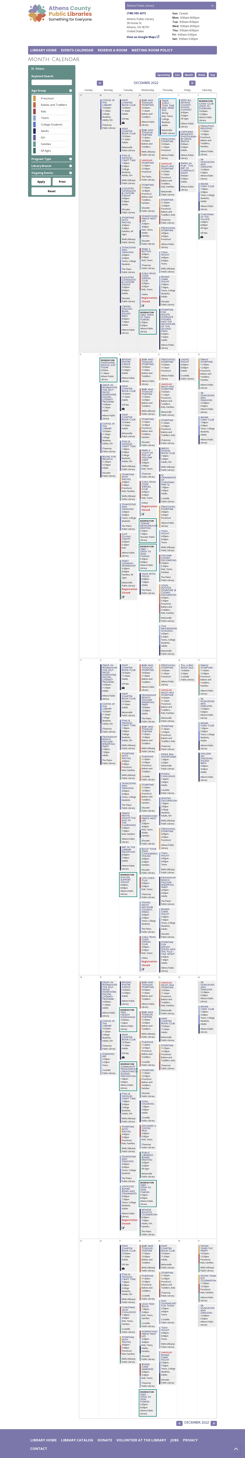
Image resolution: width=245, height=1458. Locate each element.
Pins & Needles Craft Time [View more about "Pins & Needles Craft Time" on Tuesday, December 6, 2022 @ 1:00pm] (129, 444)
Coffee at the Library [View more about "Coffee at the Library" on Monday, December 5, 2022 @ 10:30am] (108, 426)
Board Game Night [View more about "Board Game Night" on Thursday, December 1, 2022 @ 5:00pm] (165, 279)
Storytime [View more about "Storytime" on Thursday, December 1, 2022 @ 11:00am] (167, 200)
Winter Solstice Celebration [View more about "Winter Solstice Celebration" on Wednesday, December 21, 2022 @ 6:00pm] (149, 1212)
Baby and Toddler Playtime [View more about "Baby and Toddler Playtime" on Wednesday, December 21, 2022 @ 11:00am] (147, 1014)
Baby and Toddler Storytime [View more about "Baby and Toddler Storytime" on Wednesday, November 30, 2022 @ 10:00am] (148, 102)
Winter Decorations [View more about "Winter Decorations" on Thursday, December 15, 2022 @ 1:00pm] (169, 799)
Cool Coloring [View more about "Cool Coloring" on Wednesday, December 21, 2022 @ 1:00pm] (148, 1102)
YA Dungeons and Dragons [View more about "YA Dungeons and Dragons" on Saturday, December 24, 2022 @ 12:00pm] (207, 986)
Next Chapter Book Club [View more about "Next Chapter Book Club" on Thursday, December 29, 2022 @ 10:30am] (168, 1248)
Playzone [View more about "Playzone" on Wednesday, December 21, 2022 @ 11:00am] (147, 1042)
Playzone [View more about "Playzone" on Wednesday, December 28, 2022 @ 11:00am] (147, 1276)
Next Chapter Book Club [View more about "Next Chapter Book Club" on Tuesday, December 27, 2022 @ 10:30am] (128, 1248)
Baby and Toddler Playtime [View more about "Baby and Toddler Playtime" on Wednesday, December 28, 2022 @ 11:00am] (147, 1248)
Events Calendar (77, 50)
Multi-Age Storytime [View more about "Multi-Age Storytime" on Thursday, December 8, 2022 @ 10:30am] (167, 388)
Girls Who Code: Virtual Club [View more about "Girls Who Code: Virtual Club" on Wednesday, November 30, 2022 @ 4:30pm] (149, 277)
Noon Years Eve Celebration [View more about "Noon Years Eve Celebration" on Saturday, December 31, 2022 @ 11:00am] (208, 1278)
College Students (51, 124)
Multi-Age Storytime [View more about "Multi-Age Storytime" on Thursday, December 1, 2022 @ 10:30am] (167, 167)
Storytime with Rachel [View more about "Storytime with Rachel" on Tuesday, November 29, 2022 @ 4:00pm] (128, 220)
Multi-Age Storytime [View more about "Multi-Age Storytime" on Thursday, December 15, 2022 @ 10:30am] (167, 694)
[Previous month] (100, 83)
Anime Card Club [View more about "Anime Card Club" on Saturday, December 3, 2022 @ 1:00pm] (207, 185)
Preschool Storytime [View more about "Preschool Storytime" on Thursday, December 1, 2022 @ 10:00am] (168, 140)
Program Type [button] (41, 159)
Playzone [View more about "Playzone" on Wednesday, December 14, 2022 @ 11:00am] (147, 757)
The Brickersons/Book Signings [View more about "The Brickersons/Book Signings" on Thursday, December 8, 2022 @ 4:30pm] (173, 628)
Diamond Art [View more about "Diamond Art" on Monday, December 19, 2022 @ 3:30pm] (108, 1055)
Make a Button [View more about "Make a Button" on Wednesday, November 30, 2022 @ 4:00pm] (146, 250)
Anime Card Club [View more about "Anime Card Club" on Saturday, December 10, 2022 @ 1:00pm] (207, 418)
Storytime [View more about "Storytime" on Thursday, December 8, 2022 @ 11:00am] (167, 420)
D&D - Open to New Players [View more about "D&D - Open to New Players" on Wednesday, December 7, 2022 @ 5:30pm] (145, 553)
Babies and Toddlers (54, 105)
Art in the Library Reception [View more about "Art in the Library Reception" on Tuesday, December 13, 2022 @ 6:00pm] (128, 849)
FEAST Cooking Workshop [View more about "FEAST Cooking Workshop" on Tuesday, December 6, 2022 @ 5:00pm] (129, 563)
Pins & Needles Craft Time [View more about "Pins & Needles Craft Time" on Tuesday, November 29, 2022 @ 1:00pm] (129, 158)
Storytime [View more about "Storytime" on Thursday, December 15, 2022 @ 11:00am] (167, 726)
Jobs (174, 1440)
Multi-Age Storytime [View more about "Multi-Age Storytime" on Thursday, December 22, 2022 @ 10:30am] (167, 986)
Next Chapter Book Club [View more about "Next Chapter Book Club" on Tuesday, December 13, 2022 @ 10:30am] (128, 667)
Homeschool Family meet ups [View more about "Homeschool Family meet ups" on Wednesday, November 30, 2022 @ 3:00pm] (150, 218)
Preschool (47, 98)
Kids (43, 111)
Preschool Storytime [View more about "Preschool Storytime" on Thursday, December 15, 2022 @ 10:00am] (168, 666)
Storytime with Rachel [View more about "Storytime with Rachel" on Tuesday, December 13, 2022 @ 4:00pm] (128, 756)
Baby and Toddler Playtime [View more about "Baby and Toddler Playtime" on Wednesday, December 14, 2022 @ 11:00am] (147, 729)
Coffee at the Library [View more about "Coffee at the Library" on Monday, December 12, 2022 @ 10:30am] (108, 706)
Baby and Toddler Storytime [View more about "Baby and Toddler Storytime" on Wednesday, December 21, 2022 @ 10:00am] (148, 984)
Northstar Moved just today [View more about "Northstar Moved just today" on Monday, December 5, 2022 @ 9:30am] (108, 365)
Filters (40, 69)
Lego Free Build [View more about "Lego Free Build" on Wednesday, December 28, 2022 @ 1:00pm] (148, 1305)
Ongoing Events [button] (42, 173)
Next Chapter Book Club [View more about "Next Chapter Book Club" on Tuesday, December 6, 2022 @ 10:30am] (128, 388)
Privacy (190, 1440)
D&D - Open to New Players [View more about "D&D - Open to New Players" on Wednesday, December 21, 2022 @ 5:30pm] (145, 1189)
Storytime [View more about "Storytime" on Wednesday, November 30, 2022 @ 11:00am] (148, 163)
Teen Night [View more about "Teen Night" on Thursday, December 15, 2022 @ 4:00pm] (165, 854)
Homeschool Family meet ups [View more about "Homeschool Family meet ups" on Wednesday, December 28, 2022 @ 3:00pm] (150, 1334)
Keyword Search (42, 76)
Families (46, 144)
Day (212, 75)
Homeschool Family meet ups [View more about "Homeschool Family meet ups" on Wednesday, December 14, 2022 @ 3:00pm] (150, 818)
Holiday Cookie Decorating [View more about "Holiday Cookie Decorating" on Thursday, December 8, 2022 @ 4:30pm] (168, 558)
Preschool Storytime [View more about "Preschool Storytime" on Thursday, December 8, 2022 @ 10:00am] (168, 360)
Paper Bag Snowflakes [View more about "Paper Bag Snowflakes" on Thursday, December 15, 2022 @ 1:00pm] (168, 755)
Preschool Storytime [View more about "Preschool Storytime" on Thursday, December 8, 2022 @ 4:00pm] (168, 508)
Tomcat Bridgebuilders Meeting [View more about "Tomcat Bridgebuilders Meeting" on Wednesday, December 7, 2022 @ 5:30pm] (150, 525)
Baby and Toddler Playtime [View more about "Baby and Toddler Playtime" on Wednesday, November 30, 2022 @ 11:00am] (147, 132)
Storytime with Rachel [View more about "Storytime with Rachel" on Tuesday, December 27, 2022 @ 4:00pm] (128, 1339)
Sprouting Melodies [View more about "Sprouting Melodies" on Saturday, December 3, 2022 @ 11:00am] (207, 127)
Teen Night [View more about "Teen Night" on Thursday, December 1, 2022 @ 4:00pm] (165, 253)
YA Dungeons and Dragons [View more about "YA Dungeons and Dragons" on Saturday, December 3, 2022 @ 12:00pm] (207, 163)
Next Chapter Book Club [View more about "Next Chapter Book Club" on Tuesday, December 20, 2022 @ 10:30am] (128, 1037)
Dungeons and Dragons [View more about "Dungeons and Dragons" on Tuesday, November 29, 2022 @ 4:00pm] (129, 250)
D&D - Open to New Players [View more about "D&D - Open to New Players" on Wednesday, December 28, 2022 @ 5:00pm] (145, 1398)
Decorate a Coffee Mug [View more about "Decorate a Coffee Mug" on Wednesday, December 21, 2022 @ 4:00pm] (149, 1128)
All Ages (46, 151)
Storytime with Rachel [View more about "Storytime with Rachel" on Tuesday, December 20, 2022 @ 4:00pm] (128, 1129)
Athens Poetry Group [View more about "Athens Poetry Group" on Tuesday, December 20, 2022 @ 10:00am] (126, 984)
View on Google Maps (141, 37)
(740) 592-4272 (136, 13)
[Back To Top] (236, 1449)
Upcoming (163, 75)
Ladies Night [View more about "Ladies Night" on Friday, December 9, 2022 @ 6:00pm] (185, 360)
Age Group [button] (38, 90)
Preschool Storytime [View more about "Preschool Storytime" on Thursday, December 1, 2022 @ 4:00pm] (168, 229)
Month (189, 75)
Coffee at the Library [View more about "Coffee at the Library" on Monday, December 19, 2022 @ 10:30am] (108, 1023)
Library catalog (77, 1440)
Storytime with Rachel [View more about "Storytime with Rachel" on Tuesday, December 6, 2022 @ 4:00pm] (128, 477)
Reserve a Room (112, 50)
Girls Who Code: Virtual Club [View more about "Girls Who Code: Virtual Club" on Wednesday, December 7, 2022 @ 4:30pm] (149, 485)
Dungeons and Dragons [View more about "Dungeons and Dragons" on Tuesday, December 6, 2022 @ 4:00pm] (129, 506)
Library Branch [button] (41, 166)
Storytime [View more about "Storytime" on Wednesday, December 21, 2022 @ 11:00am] (148, 1070)
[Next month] (192, 83)
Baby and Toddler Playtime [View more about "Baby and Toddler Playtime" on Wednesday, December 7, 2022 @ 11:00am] (147, 391)
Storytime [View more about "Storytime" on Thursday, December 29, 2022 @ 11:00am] (167, 1273)
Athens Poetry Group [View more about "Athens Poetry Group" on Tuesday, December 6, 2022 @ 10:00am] (126, 362)
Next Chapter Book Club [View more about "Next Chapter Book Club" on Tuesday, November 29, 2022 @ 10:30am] (128, 102)
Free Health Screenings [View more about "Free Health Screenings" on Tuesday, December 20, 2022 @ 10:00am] (127, 1014)
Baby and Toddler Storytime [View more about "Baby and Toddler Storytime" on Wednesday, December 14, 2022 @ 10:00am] (148, 667)
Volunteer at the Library (141, 1440)
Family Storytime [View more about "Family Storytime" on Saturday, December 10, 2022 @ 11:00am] (206, 360)
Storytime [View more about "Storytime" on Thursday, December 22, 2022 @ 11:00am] (167, 1045)
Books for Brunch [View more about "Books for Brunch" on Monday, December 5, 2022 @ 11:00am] (109, 458)
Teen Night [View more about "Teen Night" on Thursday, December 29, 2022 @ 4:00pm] (165, 1329)
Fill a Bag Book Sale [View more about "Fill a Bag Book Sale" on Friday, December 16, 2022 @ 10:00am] (187, 666)
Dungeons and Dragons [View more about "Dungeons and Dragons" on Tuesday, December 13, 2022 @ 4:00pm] (129, 785)
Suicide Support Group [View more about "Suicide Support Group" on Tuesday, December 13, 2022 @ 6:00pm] (125, 879)
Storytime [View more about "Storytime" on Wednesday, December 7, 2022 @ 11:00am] (148, 419)
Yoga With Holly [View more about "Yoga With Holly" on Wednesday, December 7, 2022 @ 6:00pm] (149, 575)
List (177, 75)
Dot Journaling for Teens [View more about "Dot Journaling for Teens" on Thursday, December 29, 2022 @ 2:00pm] (168, 1303)
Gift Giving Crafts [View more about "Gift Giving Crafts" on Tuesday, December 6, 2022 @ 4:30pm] (126, 536)
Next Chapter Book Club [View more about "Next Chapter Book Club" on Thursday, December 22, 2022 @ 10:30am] (168, 1021)
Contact (38, 1448)
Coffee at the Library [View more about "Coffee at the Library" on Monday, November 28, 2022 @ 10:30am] (108, 102)
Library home (43, 50)
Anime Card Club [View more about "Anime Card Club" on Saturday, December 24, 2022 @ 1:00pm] (207, 1008)
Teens (45, 118)
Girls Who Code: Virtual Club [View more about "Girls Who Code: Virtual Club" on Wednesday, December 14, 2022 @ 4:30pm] (149, 941)
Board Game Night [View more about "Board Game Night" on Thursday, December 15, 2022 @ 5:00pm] (165, 911)
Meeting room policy (152, 50)
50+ (43, 137)
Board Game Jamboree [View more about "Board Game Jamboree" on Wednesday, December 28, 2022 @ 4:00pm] (147, 1366)
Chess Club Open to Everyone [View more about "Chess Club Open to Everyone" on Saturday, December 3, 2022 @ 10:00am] (206, 106)
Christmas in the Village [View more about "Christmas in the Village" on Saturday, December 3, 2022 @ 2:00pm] (207, 217)
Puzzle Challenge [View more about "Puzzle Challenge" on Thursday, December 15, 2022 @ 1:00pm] (168, 775)
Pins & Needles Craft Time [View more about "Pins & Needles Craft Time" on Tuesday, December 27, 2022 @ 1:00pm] (129, 1277)
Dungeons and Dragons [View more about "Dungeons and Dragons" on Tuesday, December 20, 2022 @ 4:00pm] (129, 1159)
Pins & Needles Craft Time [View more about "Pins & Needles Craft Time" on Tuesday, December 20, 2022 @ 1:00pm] (129, 1096)
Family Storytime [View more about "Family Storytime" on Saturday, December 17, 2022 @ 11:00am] (206, 666)
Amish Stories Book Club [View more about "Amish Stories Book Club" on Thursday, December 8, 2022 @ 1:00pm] (168, 450)
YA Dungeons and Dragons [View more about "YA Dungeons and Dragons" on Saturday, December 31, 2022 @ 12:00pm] (207, 1309)
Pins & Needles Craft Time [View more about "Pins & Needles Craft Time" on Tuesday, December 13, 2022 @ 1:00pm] (129, 723)
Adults (45, 131)
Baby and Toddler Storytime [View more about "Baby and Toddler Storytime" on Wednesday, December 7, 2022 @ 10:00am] (148, 362)
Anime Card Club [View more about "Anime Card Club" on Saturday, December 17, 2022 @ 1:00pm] (207, 724)
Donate (104, 1440)
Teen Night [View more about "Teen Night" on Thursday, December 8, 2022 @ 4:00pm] (165, 532)
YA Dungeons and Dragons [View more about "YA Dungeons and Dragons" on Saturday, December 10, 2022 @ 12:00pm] (207, 397)
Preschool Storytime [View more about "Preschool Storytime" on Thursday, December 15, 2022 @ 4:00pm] (168, 830)
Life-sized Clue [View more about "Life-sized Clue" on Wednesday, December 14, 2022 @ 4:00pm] (148, 879)
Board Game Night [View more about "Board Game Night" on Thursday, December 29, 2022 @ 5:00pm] (165, 1357)
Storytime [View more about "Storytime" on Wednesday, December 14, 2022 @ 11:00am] (148, 785)
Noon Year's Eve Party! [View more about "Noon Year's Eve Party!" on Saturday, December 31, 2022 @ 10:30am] (206, 1248)
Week (201, 75)
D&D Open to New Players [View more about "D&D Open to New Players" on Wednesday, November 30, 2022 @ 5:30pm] (147, 317)
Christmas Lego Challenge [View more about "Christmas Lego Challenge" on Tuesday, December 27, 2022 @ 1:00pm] (129, 1309)
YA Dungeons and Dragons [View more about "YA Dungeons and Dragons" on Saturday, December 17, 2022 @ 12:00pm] (207, 702)
